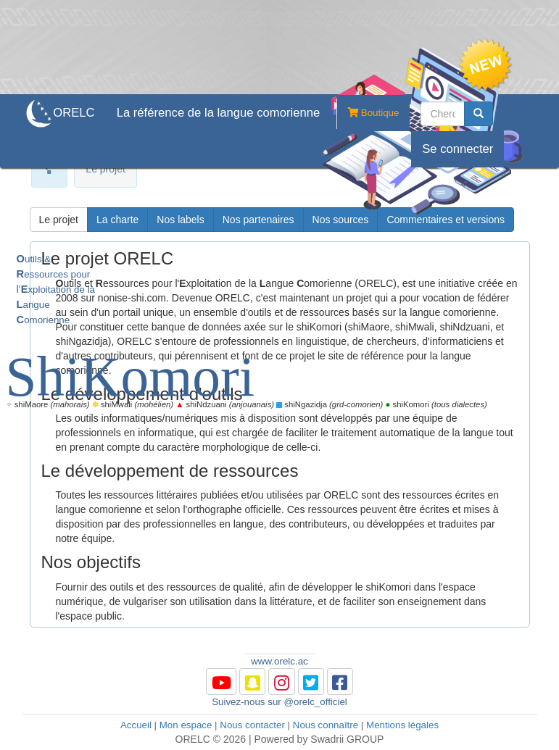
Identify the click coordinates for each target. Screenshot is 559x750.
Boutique (367, 114)
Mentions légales (402, 725)
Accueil (136, 725)
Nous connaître (325, 725)
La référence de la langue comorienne (218, 113)
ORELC (73, 113)
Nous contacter (252, 725)
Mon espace (186, 725)
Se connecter (457, 149)
